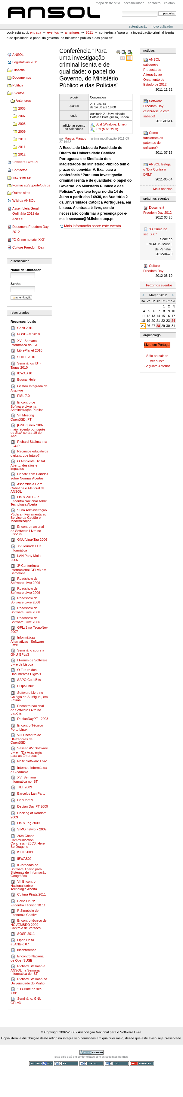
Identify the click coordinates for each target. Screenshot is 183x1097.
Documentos (21, 77)
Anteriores (72, 32)
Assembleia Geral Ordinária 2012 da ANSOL (25, 214)
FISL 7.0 (20, 396)
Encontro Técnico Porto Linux (27, 727)
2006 (22, 108)
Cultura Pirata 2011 (28, 894)
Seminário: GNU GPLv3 (26, 1000)
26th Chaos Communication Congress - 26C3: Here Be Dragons (28, 841)
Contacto (154, 3)
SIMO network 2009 (29, 829)
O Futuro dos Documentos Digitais (26, 672)
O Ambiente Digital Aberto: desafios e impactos (28, 464)
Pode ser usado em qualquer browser (142, 1063)
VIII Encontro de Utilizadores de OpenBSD (26, 738)
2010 (22, 139)
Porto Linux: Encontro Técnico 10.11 (28, 903)
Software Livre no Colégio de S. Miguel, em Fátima (29, 696)
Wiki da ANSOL (23, 200)
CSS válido (117, 1063)
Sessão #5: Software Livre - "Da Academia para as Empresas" (29, 751)
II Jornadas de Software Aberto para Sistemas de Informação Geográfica (28, 870)
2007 (22, 116)
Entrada (35, 32)
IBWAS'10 (21, 373)
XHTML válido (91, 1063)
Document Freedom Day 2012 (30, 229)
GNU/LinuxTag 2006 (29, 539)
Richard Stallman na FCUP (29, 444)
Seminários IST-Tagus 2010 (26, 365)
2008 (22, 123)
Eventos (53, 32)
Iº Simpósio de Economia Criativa (25, 912)
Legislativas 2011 (25, 62)
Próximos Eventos (156, 198)
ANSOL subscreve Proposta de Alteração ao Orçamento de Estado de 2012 (157, 74)
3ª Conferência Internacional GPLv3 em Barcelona (28, 569)
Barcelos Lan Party (28, 793)
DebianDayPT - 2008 (29, 719)
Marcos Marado (75, 138)
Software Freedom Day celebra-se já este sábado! (157, 111)
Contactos (19, 170)
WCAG (66, 1063)
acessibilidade (134, 3)
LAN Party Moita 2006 (26, 558)
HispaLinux (22, 686)
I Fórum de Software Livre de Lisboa (29, 662)
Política (17, 85)
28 (158, 326)
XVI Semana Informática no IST (24, 779)
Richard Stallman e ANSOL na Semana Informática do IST (28, 969)
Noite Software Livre (29, 761)
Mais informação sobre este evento (92, 226)
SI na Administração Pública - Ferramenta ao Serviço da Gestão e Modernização (29, 515)
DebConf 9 (22, 800)
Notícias (149, 50)
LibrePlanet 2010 (26, 350)
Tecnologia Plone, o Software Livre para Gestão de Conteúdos (91, 1052)
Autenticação (138, 26)
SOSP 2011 (23, 934)
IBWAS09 (21, 859)
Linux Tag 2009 (25, 823)
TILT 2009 (21, 787)
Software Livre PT (25, 162)
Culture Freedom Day (28, 247)
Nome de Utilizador (26, 270)
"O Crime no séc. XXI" (28, 239)
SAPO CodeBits (26, 680)
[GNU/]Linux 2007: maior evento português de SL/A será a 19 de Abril (28, 430)
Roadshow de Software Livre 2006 (25, 580)
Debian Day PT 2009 (29, 806)
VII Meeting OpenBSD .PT (22, 417)
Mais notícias (162, 189)
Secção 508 (41, 1063)
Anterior (164, 366)
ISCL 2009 (22, 852)
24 (173, 320)
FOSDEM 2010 (25, 334)
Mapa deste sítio (108, 3)
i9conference (23, 950)
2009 (22, 131)
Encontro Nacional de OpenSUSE (27, 958)
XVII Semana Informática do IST (24, 343)
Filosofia (18, 70)
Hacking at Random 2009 (28, 815)
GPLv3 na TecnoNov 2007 (29, 629)
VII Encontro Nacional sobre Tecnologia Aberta (24, 885)
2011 (89, 32)
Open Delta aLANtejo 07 (22, 942)
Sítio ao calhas (157, 356)
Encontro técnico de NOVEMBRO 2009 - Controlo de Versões (29, 924)
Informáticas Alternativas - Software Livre (27, 641)
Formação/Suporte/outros (31, 185)
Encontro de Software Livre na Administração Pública (27, 406)
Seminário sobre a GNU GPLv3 (27, 652)
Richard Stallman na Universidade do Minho (29, 981)
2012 (22, 154)
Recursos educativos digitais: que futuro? (29, 453)
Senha (15, 284)
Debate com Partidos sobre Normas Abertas (29, 476)
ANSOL (54, 13)
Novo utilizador (162, 26)
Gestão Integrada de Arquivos (29, 388)
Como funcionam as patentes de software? (157, 143)
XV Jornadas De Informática (26, 548)
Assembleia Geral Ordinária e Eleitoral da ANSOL (28, 487)
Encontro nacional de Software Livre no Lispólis (27, 530)
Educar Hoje (23, 379)
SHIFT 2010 (23, 357)
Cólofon (169, 3)
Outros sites (21, 193)
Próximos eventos (159, 285)
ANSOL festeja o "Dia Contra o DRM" (157, 172)
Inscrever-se (21, 177)
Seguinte (151, 366)
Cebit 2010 (22, 328)
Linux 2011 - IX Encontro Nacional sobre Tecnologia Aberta (29, 500)
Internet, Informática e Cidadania (29, 770)
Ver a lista (157, 361)
